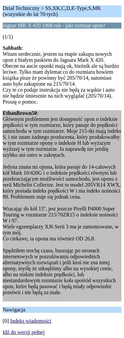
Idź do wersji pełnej (24, 332)
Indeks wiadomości (30, 321)
